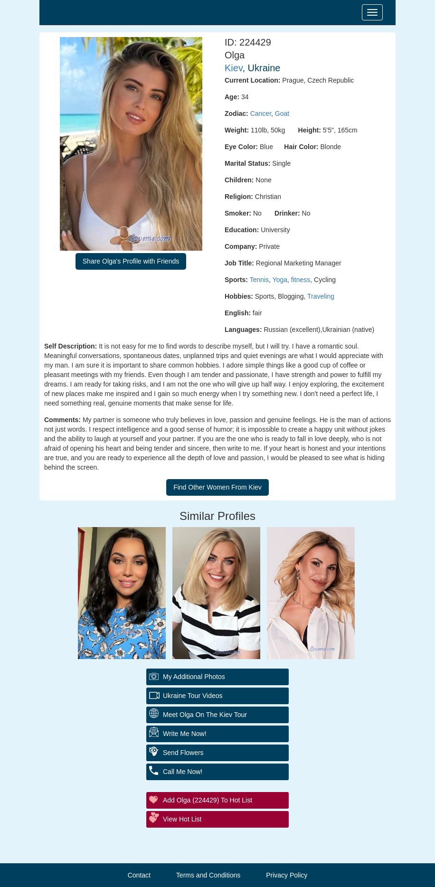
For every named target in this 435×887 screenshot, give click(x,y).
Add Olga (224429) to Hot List (207, 800)
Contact (139, 875)
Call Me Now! (182, 771)
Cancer (260, 113)
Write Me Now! (185, 733)
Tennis (259, 279)
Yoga (280, 279)
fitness (300, 279)
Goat (282, 113)
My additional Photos (194, 676)
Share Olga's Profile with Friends (131, 261)
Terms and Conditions (208, 875)
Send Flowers (183, 752)
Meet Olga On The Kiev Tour (205, 714)
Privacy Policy (286, 875)
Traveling (320, 296)
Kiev (233, 68)
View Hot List (182, 819)
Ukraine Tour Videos (193, 695)
